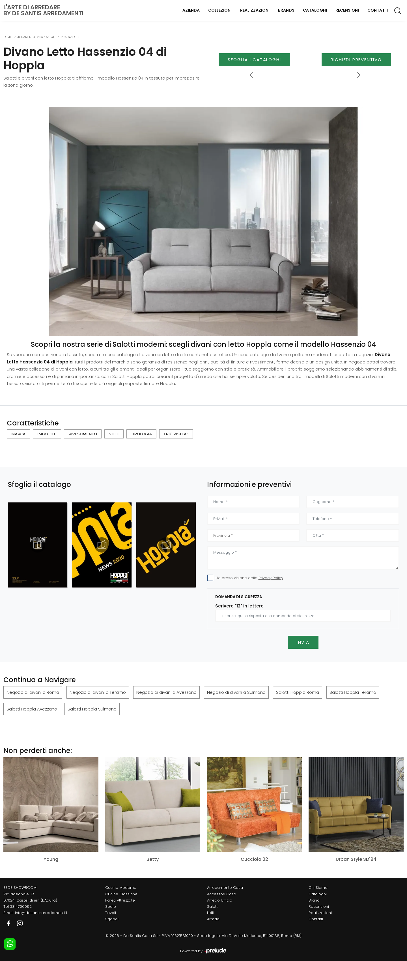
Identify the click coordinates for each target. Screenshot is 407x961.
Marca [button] (18, 434)
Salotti (51, 37)
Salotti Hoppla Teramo (353, 692)
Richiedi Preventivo (356, 60)
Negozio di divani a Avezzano (166, 692)
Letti (210, 912)
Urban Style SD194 (356, 859)
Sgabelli (112, 919)
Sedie (110, 906)
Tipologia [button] (141, 434)
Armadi (213, 919)
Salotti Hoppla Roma (297, 692)
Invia (303, 642)
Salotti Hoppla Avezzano (32, 709)
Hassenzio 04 (69, 37)
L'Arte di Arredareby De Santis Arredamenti (43, 10)
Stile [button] (114, 434)
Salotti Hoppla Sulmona (92, 709)
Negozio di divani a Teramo (98, 692)
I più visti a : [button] (176, 434)
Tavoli (110, 912)
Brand (314, 900)
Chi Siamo (318, 887)
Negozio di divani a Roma (33, 692)
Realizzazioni (255, 10)
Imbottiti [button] (47, 434)
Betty (153, 859)
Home (7, 37)
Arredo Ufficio (219, 900)
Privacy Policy (271, 578)
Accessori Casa (221, 894)
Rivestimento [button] (82, 434)
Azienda (191, 10)
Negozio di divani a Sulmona (236, 692)
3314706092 (21, 906)
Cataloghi (315, 10)
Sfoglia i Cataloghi (254, 60)
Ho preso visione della (249, 578)
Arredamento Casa (28, 37)
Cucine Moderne (120, 887)
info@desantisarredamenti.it (41, 912)
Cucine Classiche (121, 894)
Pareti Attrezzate (120, 900)
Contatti (377, 10)
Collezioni (220, 10)
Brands (286, 10)
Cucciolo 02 (254, 859)
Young (51, 859)
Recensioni (347, 10)
